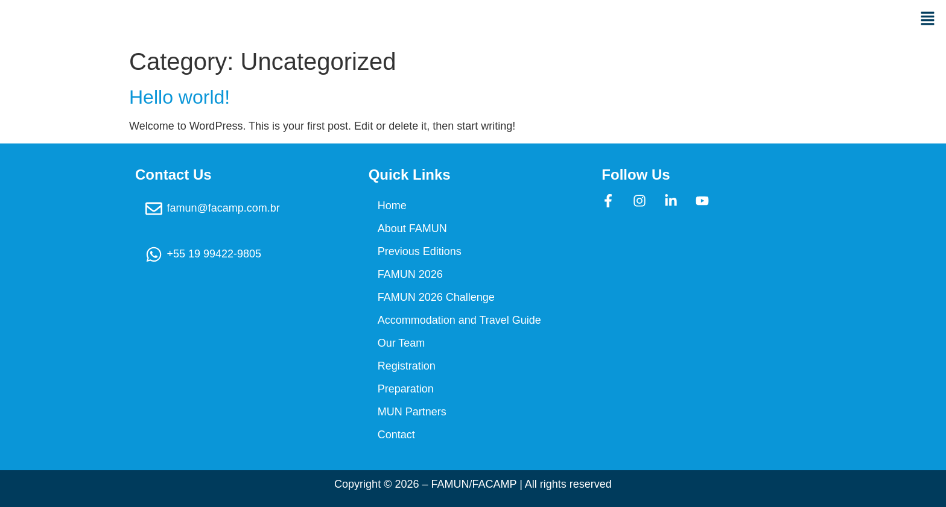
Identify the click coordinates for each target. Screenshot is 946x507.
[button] (709, 19)
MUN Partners (412, 412)
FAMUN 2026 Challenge (436, 297)
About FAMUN (412, 228)
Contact (396, 435)
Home (392, 206)
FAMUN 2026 (410, 274)
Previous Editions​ (420, 251)
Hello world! (179, 97)
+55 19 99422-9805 (214, 254)
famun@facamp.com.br (223, 208)
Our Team (401, 343)
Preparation (406, 389)
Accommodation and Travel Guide (459, 320)
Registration (407, 366)
